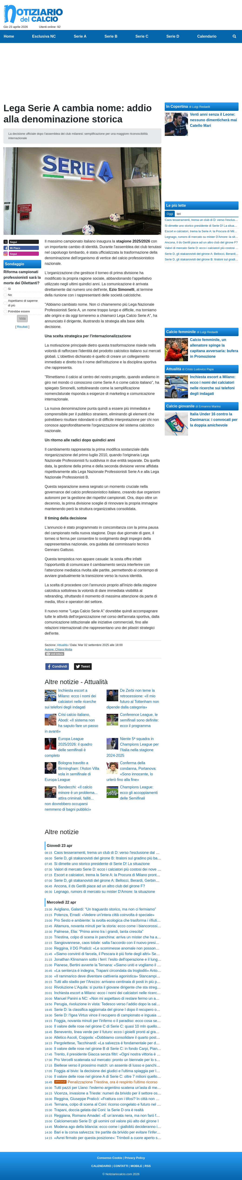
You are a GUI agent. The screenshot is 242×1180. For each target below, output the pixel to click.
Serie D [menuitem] (172, 36)
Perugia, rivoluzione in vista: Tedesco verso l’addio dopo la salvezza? (111, 1004)
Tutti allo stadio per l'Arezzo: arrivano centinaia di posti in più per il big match (117, 982)
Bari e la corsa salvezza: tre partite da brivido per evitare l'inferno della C (114, 1132)
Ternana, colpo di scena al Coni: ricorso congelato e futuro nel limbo (110, 1104)
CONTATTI (121, 1166)
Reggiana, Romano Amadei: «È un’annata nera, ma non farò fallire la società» (118, 1116)
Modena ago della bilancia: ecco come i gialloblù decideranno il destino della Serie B (124, 1127)
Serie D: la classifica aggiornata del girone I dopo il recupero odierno (110, 1010)
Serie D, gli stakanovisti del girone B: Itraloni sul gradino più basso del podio (116, 858)
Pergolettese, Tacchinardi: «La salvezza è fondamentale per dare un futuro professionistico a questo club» (141, 1043)
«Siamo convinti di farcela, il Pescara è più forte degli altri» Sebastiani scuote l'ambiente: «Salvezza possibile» (145, 954)
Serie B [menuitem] (110, 36)
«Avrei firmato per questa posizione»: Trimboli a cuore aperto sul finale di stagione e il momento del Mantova (143, 1138)
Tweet (83, 667)
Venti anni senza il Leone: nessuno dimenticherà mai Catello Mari (213, 120)
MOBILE (136, 1166)
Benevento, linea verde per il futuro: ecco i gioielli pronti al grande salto (112, 1032)
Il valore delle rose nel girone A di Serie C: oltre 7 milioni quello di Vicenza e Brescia (123, 1076)
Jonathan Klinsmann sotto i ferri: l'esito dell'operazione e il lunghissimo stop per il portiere (127, 959)
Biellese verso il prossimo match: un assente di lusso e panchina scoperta (115, 1065)
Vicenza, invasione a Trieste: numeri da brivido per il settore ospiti (108, 1093)
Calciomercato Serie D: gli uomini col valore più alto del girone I (106, 1121)
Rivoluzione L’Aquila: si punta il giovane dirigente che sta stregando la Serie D (118, 987)
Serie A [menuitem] (80, 36)
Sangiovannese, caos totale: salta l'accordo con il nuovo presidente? (110, 943)
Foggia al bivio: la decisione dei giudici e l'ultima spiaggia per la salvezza (114, 1071)
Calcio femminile (181, 332)
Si (9, 289)
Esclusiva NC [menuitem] (44, 36)
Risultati (22, 326)
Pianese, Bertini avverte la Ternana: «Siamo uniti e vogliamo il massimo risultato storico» (127, 965)
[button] (22, 318)
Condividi (57, 667)
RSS (148, 1166)
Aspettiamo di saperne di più (23, 303)
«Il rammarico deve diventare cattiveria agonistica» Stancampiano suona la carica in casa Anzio (133, 976)
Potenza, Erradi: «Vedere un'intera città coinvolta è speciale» (104, 915)
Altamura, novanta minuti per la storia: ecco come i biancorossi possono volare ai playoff (127, 926)
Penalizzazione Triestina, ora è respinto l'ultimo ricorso (106, 1082)
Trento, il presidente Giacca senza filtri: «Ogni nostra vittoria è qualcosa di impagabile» (125, 1054)
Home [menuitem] (9, 36)
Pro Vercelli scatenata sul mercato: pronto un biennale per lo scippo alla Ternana (120, 1060)
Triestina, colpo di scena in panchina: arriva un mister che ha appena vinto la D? (120, 937)
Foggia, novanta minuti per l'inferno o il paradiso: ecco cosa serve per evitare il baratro (125, 1021)
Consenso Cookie (109, 1158)
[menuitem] (234, 36)
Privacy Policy (135, 1158)
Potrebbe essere (19, 311)
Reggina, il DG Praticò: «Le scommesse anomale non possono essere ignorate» (120, 948)
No (10, 295)
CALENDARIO (101, 1166)
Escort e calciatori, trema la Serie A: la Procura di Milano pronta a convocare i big (121, 875)
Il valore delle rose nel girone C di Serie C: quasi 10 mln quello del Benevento (118, 1026)
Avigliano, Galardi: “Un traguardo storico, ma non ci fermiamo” (105, 909)
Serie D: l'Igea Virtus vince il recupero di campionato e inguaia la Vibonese (115, 1015)
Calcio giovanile (180, 406)
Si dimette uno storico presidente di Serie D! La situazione (102, 864)
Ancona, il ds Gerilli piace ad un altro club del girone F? (99, 886)
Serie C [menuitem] (141, 36)
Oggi (170, 214)
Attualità (62, 645)
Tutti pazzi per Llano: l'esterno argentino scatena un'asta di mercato (109, 1088)
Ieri (179, 214)
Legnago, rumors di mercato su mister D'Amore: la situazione (104, 892)
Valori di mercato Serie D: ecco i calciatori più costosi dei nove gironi (110, 869)
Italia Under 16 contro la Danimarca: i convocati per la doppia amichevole (214, 419)
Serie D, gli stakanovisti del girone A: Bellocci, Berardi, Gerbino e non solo (115, 880)
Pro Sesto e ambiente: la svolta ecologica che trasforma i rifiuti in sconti (113, 920)
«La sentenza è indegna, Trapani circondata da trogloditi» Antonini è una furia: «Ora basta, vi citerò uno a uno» (145, 971)
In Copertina (177, 106)
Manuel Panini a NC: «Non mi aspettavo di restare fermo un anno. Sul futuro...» (119, 998)
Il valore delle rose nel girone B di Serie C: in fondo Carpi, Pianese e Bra (113, 1049)
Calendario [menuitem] (207, 36)
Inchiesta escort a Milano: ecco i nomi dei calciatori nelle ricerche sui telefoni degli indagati (128, 993)
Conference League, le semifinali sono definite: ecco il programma (139, 720)
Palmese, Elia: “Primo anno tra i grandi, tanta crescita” (98, 932)
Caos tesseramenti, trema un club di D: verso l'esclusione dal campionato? (115, 853)
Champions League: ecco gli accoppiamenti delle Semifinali (139, 792)
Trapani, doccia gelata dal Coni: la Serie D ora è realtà (99, 1110)
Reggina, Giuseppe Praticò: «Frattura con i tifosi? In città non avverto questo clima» (123, 1099)
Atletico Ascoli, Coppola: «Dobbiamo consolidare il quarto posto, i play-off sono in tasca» (127, 1037)
